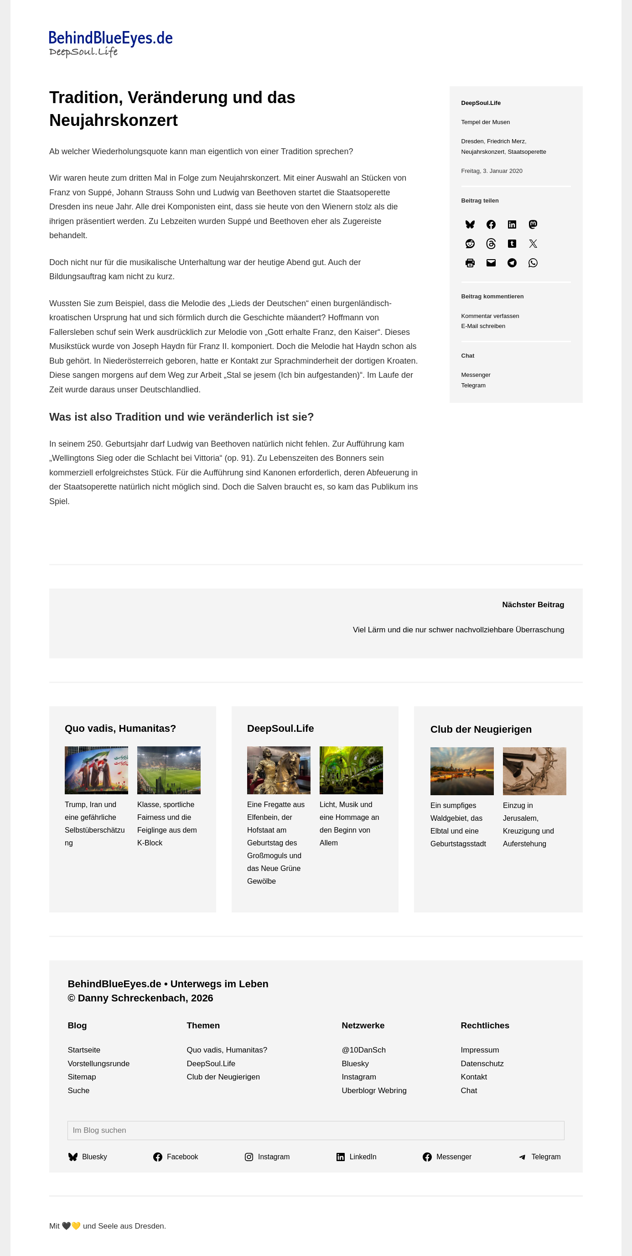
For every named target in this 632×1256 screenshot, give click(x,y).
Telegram (473, 385)
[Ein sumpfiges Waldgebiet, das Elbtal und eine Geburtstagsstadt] (462, 773)
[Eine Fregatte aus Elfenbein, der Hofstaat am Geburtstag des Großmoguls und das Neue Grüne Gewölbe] (279, 772)
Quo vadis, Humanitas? (120, 728)
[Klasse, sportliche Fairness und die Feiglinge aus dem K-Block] (169, 772)
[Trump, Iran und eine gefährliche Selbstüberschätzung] (96, 772)
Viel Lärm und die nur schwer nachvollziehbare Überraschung (459, 629)
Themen (203, 1025)
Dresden (472, 141)
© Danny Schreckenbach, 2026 (140, 998)
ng (402, 1090)
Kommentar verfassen (490, 316)
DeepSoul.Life (481, 102)
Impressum (480, 1050)
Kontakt (474, 1077)
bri (393, 1090)
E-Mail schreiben (483, 326)
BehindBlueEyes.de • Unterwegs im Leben (167, 984)
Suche (78, 1090)
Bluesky (355, 1063)
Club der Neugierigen (481, 729)
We (383, 1090)
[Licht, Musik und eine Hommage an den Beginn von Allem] (351, 772)
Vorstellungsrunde (98, 1063)
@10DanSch (364, 1050)
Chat (469, 1090)
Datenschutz (482, 1063)
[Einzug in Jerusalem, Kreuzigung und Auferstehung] (534, 773)
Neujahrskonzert (483, 151)
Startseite (83, 1050)
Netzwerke (363, 1025)
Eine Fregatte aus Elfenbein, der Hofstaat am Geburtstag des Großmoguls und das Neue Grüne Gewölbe (276, 843)
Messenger (476, 374)
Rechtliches (485, 1025)
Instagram (359, 1077)
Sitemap (81, 1077)
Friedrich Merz (506, 141)
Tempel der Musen (485, 122)
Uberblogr (359, 1090)
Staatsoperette (527, 151)
